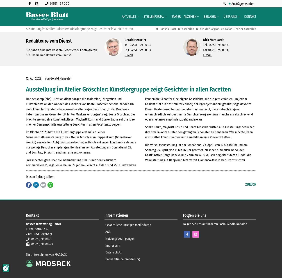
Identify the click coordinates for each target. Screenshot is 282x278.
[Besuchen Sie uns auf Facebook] (29, 3)
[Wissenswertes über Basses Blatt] (229, 16)
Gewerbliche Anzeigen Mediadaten (128, 225)
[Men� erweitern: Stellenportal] (166, 17)
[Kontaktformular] (249, 16)
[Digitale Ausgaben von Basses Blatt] (175, 16)
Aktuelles (188, 29)
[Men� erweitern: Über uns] (239, 17)
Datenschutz (113, 252)
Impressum (112, 246)
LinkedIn (36, 185)
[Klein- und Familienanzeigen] (188, 16)
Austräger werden (242, 4)
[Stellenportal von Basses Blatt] (152, 16)
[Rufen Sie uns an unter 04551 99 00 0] (58, 3)
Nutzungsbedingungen (120, 239)
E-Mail (129, 55)
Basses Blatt (168, 29)
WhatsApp (50, 185)
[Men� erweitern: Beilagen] (218, 17)
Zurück (250, 185)
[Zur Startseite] (47, 16)
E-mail (43, 185)
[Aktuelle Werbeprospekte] (209, 16)
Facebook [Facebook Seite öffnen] (187, 234)
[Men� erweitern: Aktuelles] (138, 17)
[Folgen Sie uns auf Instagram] (36, 3)
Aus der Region (209, 29)
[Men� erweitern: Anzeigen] (198, 17)
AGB (108, 232)
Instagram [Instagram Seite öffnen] (195, 234)
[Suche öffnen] (225, 3)
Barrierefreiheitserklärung (122, 259)
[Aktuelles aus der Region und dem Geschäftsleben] (128, 16)
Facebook (29, 185)
